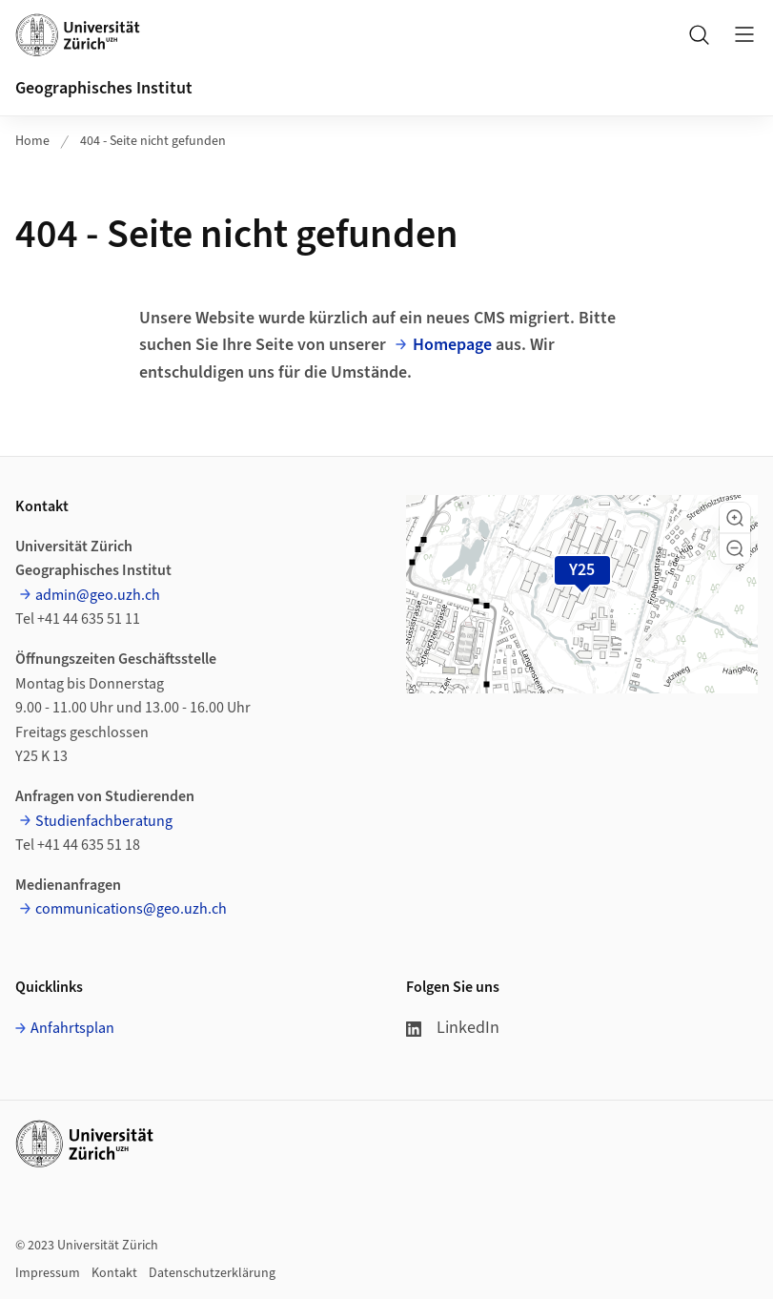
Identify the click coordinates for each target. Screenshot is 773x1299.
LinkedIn (452, 1028)
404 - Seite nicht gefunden (153, 141)
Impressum (47, 1273)
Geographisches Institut (104, 88)
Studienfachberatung (104, 821)
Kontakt (114, 1273)
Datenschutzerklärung (212, 1273)
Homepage (452, 345)
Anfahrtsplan (72, 1028)
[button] (735, 518)
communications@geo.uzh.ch (131, 908)
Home (32, 141)
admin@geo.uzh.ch (97, 595)
